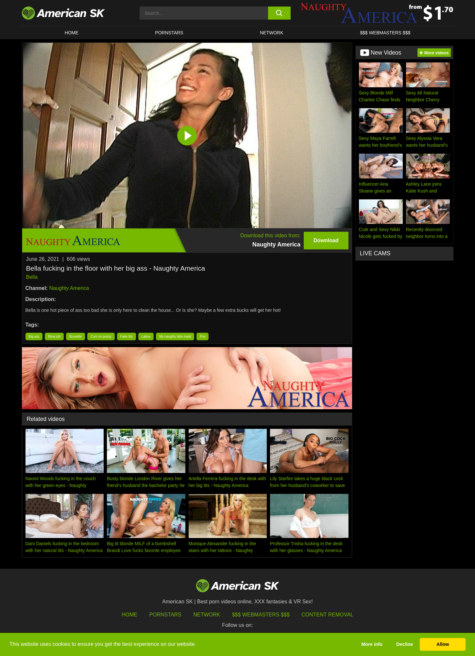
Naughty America (69, 288)
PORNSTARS (169, 32)
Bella (32, 277)
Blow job (54, 336)
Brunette (75, 336)
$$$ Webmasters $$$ (261, 614)
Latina (146, 336)
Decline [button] (404, 644)
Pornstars (165, 614)
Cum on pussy (101, 336)
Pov (202, 336)
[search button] (279, 13)
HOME (71, 32)
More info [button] (371, 644)
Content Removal (327, 614)
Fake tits (126, 336)
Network (271, 32)
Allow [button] (442, 644)
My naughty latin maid (175, 336)
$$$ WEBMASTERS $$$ (385, 32)
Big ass (34, 336)
